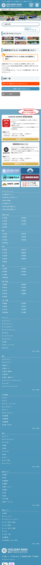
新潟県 (5, 250)
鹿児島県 (6, 312)
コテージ (6, 436)
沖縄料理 (6, 537)
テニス (5, 401)
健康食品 (6, 481)
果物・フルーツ (8, 487)
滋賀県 (24, 268)
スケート (6, 410)
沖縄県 (24, 312)
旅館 (5, 445)
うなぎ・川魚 (7, 534)
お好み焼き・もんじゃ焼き (11, 540)
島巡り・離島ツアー (9, 377)
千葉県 (5, 240)
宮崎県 (24, 309)
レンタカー (6, 383)
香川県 (5, 293)
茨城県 (5, 234)
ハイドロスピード (8, 327)
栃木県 (24, 234)
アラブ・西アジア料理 (9, 522)
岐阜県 (5, 258)
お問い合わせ (15, 556)
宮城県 (24, 221)
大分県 (5, 309)
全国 (9, 9)
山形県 (24, 224)
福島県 (5, 227)
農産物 (5, 484)
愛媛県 (24, 293)
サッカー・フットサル (9, 404)
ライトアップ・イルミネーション (12, 380)
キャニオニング (8, 324)
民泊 (5, 454)
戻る (10, 94)
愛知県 (5, 261)
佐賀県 (24, 303)
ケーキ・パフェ (8, 516)
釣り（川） (6, 348)
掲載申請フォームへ (20, 164)
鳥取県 (5, 284)
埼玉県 (24, 237)
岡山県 (5, 287)
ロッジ (5, 457)
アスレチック (7, 359)
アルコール (15, 9)
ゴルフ (5, 398)
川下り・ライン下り (9, 345)
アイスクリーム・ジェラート (11, 519)
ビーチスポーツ (8, 407)
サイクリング (7, 362)
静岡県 (24, 258)
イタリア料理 (7, 525)
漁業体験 (6, 416)
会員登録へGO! (20, 139)
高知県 (5, 296)
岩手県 (5, 221)
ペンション (6, 451)
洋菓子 (5, 475)
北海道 (5, 218)
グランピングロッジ (9, 439)
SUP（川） (6, 333)
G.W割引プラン (7, 203)
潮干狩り (6, 374)
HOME (5, 9)
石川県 (5, 252)
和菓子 (5, 490)
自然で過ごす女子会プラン (11, 197)
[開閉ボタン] (35, 351)
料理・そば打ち (8, 425)
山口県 (5, 290)
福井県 (24, 252)
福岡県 (5, 303)
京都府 (5, 271)
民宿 (5, 448)
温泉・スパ (6, 368)
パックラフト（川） (8, 336)
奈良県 (24, 274)
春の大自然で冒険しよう (10, 206)
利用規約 (36, 556)
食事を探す (8, 24)
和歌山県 (6, 277)
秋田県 (5, 224)
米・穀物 (6, 499)
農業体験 (6, 419)
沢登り (5, 342)
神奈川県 (6, 243)
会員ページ (7, 556)
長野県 (24, 255)
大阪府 (24, 271)
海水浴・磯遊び (8, 371)
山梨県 (5, 255)
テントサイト (7, 463)
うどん (5, 531)
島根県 (24, 284)
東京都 (24, 240)
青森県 (24, 218)
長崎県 (5, 306)
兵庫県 (5, 274)
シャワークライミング (9, 330)
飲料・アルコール (8, 502)
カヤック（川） (7, 339)
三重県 (5, 268)
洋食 (5, 493)
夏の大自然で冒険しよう (10, 209)
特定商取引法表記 (26, 556)
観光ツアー (6, 365)
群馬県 (5, 237)
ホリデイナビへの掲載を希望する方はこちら (16, 89)
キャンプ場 (6, 460)
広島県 (24, 287)
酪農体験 (6, 422)
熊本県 (24, 306)
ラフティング (7, 321)
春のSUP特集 (7, 200)
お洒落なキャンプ (8, 194)
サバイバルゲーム (8, 413)
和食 (5, 496)
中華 (5, 478)
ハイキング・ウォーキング (10, 386)
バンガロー (6, 442)
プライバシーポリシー (9, 559)
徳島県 (24, 290)
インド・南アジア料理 (9, 528)
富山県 (24, 250)
